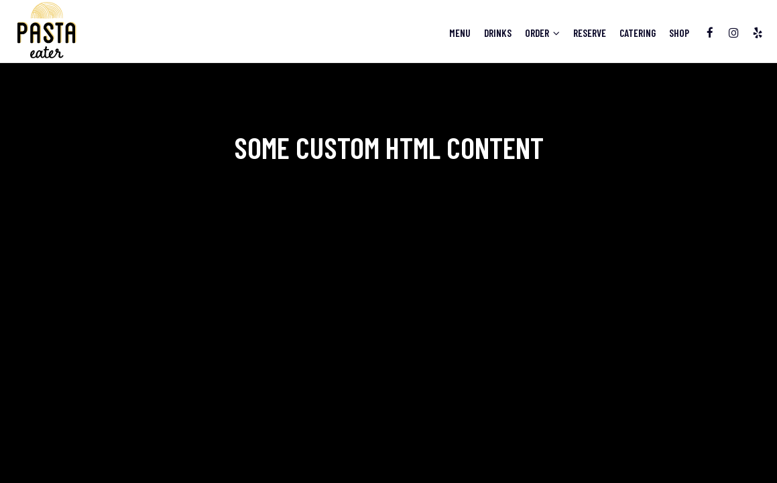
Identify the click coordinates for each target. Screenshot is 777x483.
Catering (634, 34)
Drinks (494, 34)
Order (539, 34)
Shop (676, 34)
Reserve (586, 34)
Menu (456, 34)
